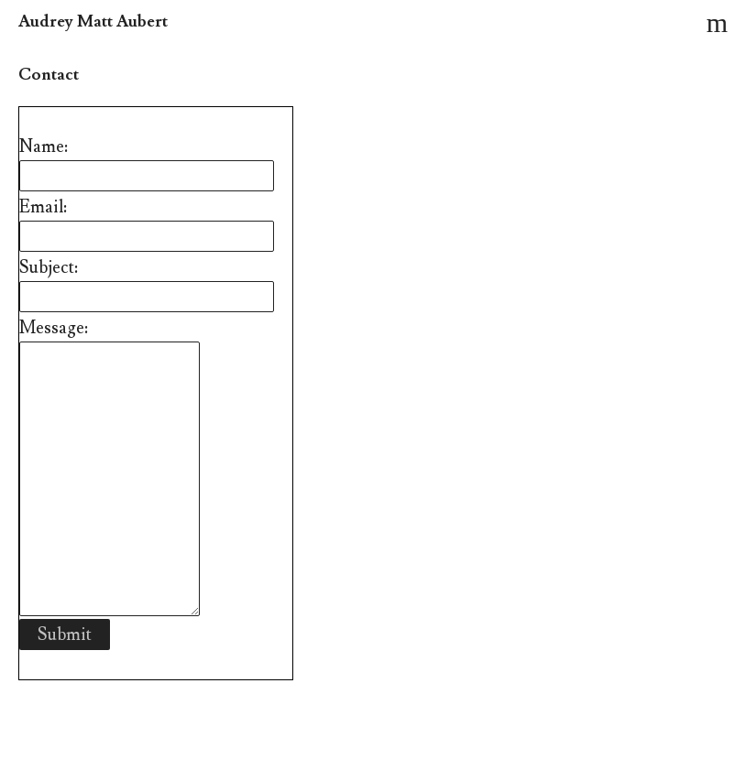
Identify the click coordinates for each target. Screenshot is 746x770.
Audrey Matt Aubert (93, 21)
